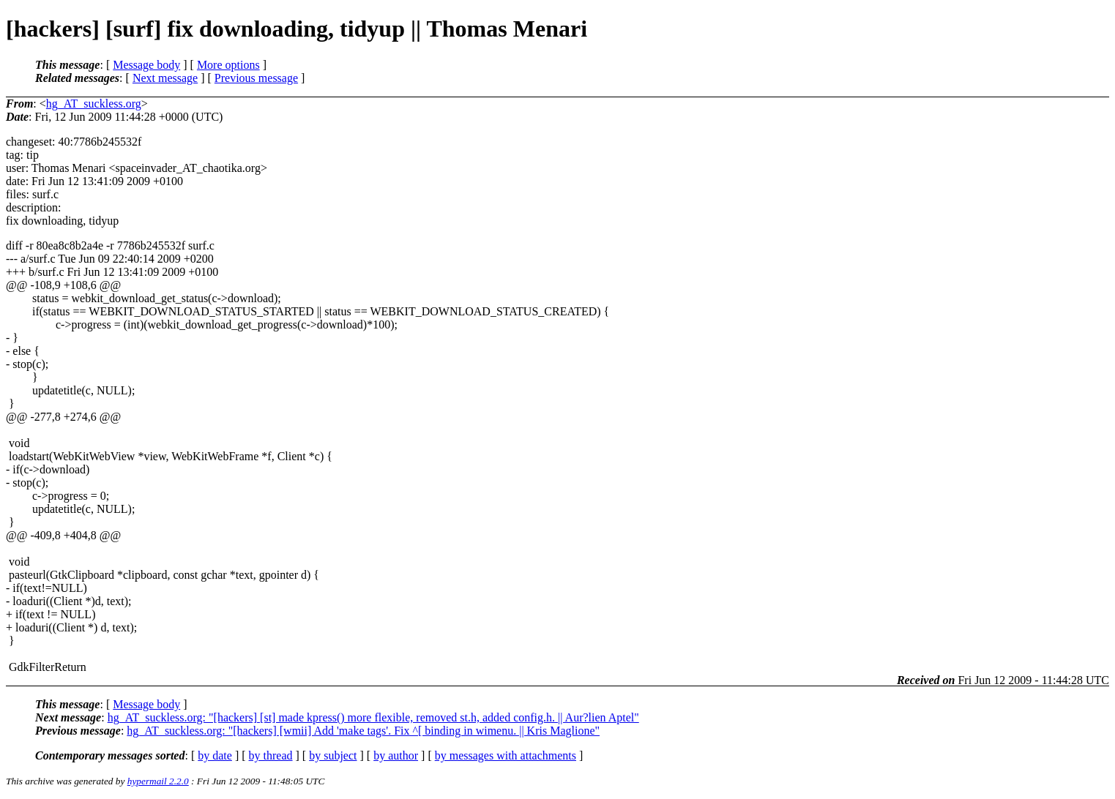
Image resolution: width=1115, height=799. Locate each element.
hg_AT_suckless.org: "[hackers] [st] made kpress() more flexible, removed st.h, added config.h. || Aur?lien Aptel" (373, 717)
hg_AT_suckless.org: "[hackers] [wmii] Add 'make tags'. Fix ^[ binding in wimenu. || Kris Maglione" (363, 730)
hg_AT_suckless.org (93, 103)
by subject (333, 755)
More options (228, 65)
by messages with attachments (505, 755)
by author (395, 755)
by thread (271, 755)
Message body (146, 65)
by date (215, 755)
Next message (165, 78)
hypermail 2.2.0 (158, 781)
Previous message (256, 78)
